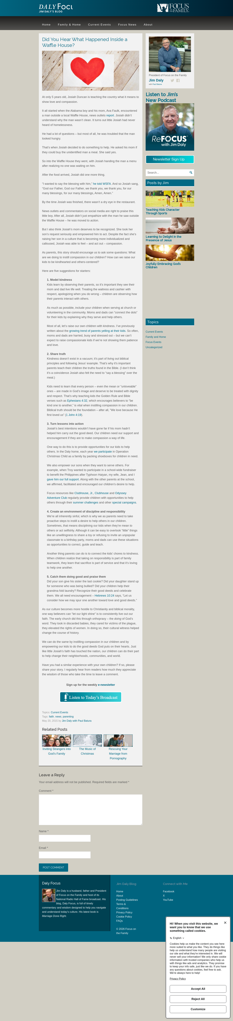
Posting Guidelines (127, 899)
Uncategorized (154, 347)
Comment (46, 790)
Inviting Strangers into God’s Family (56, 744)
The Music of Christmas (87, 744)
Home (119, 891)
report (110, 115)
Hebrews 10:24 (104, 595)
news (58, 716)
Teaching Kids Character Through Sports (163, 211)
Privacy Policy (124, 912)
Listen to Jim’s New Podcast (162, 97)
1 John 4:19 (73, 415)
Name (44, 831)
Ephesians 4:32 (77, 400)
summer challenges (85, 502)
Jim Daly (60, 8)
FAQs (119, 920)
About (119, 895)
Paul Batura (157, 84)
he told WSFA (102, 183)
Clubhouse (102, 493)
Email (43, 848)
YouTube (168, 899)
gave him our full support (63, 479)
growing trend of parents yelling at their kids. (97, 330)
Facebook (168, 891)
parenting (68, 716)
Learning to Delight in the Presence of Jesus (163, 238)
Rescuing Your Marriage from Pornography (118, 747)
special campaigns (124, 502)
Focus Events (153, 342)
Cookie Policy (124, 916)
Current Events (59, 712)
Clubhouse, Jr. (83, 493)
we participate (103, 451)
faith (51, 716)
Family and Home (156, 337)
